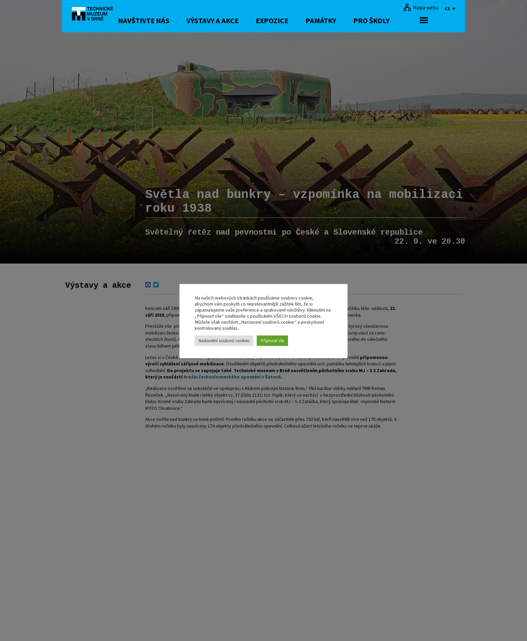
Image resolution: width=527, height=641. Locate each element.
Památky (348, 20)
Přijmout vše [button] (272, 341)
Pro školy (398, 20)
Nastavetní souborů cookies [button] (224, 341)
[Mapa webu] (420, 7)
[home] (97, 15)
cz (448, 8)
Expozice (299, 20)
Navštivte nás (171, 20)
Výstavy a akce (240, 20)
